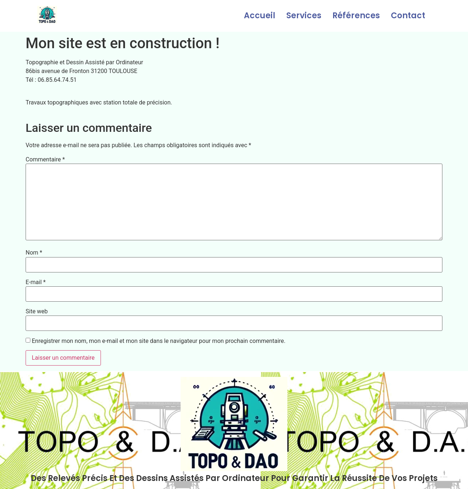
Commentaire (45, 160)
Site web (37, 311)
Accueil (259, 15)
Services (303, 15)
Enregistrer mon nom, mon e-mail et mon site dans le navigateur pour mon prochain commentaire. (159, 341)
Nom (34, 253)
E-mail (36, 282)
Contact (408, 15)
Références (356, 15)
